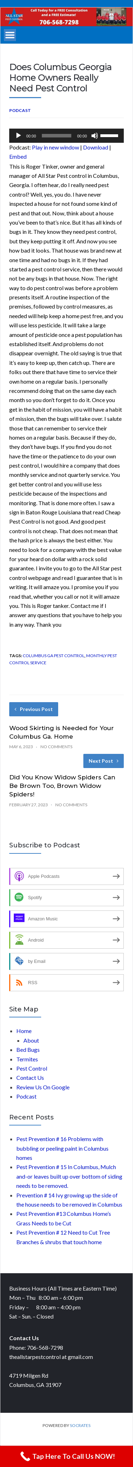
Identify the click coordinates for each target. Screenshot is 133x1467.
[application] (66, 136)
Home (24, 1030)
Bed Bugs (28, 1049)
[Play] (18, 135)
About (31, 1040)
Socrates (80, 1425)
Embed (18, 156)
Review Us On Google (43, 1087)
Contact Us (30, 1077)
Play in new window (55, 147)
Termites (27, 1059)
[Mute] (94, 135)
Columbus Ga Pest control (53, 655)
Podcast (20, 110)
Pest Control (31, 1068)
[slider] (57, 135)
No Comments (56, 746)
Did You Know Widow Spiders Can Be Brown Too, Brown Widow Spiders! (62, 786)
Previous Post (34, 709)
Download (95, 147)
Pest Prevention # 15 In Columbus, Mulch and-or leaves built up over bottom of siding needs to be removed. (69, 1176)
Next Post (103, 761)
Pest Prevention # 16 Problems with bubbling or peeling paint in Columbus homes (62, 1148)
